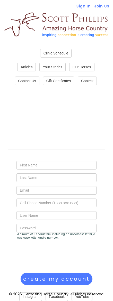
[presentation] (55, 256)
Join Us (101, 6)
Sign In (83, 6)
